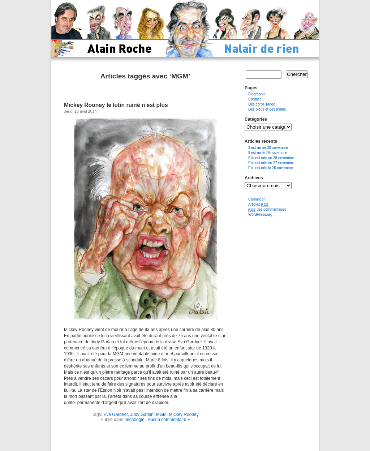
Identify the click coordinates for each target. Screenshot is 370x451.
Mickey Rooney (184, 414)
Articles (258, 204)
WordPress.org (260, 214)
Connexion (257, 199)
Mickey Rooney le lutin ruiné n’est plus (116, 105)
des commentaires (267, 209)
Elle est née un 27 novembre (271, 163)
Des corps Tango (261, 104)
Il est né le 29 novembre (267, 153)
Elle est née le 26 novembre (270, 168)
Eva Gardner (115, 414)
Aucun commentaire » (169, 419)
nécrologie (134, 419)
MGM (161, 414)
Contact (254, 99)
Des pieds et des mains (267, 109)
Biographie (257, 94)
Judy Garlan (142, 414)
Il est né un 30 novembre (268, 148)
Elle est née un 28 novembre (271, 158)
